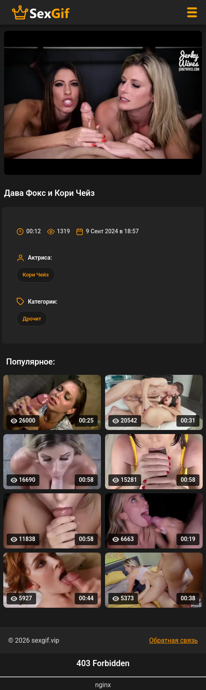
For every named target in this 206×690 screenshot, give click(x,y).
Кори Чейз (36, 275)
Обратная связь (173, 640)
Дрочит (32, 319)
